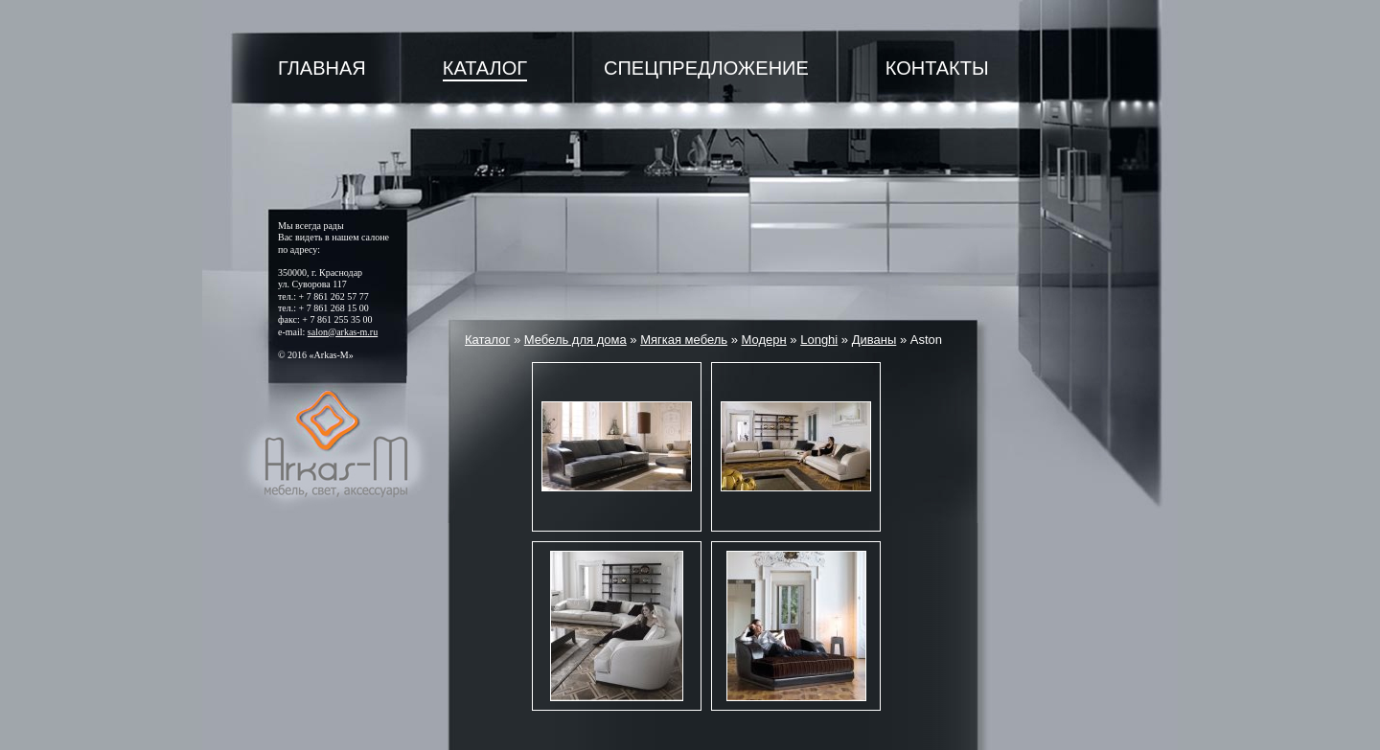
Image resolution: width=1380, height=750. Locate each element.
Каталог (485, 68)
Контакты (937, 68)
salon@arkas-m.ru (343, 332)
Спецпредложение (706, 68)
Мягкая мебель (683, 339)
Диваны (874, 339)
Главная (322, 68)
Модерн (764, 339)
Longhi (819, 339)
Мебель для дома (575, 339)
